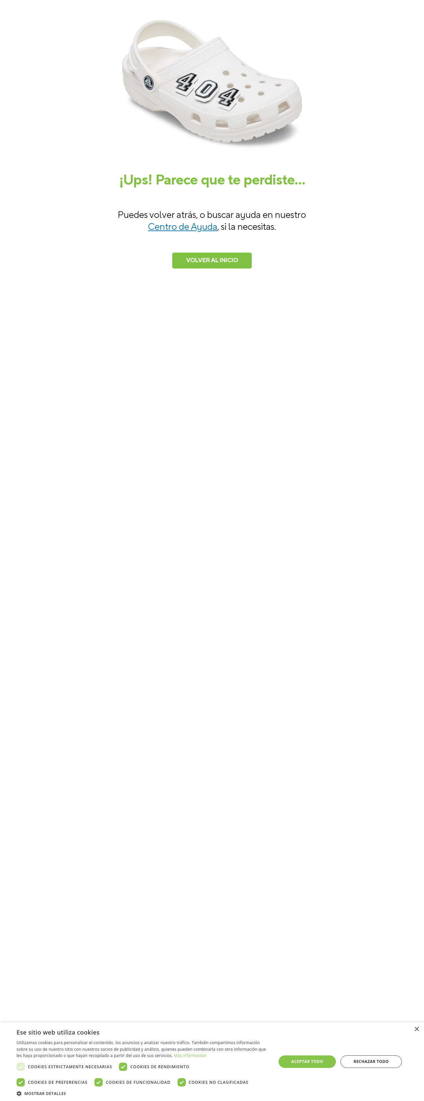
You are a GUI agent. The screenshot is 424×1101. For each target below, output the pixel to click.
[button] (143, 1093)
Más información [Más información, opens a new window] (190, 1055)
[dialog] (212, 1061)
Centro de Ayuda (182, 227)
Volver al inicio (212, 260)
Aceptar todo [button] (307, 1061)
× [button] (416, 1029)
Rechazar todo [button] (371, 1061)
